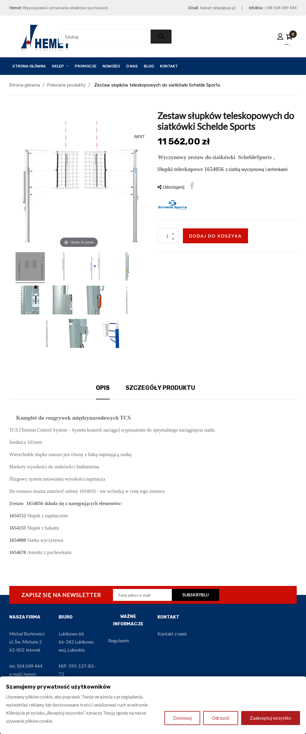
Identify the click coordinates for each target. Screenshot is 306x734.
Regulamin (118, 640)
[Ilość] (167, 235)
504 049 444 (29, 666)
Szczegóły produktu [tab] (160, 387)
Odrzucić (221, 718)
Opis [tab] (103, 387)
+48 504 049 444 (281, 7)
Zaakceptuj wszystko (270, 718)
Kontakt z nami (172, 633)
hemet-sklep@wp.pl (217, 7)
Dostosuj (182, 718)
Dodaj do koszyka (215, 235)
